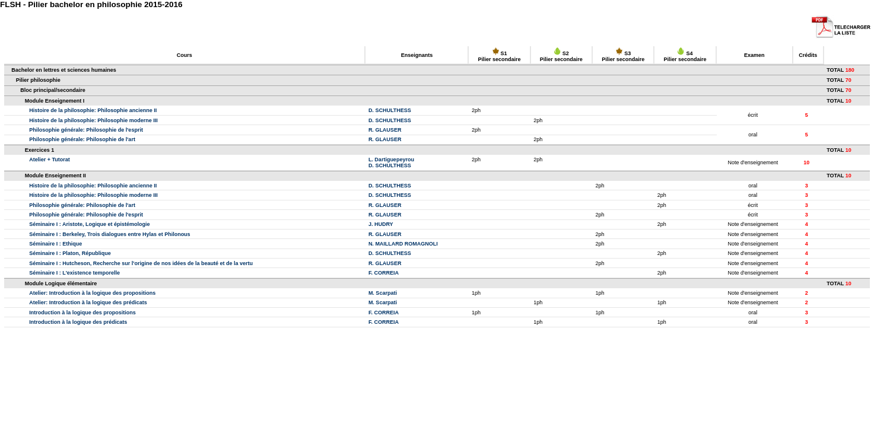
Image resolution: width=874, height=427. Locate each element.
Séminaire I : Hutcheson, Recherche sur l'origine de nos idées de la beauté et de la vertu (141, 263)
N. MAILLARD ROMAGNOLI (403, 244)
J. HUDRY (380, 224)
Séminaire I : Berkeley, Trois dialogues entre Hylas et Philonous (109, 234)
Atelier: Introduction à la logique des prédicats (88, 302)
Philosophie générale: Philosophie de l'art (82, 139)
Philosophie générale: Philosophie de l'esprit (86, 130)
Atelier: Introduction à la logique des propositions (92, 293)
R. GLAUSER (385, 130)
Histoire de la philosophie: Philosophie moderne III (93, 120)
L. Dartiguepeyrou (391, 159)
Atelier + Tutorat (49, 159)
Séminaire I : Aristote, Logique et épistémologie (89, 224)
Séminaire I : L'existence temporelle (74, 273)
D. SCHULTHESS (389, 110)
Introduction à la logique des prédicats (78, 322)
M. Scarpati (382, 293)
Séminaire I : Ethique (55, 244)
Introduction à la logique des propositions (82, 313)
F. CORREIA (383, 273)
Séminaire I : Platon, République (70, 253)
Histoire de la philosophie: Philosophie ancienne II (93, 110)
